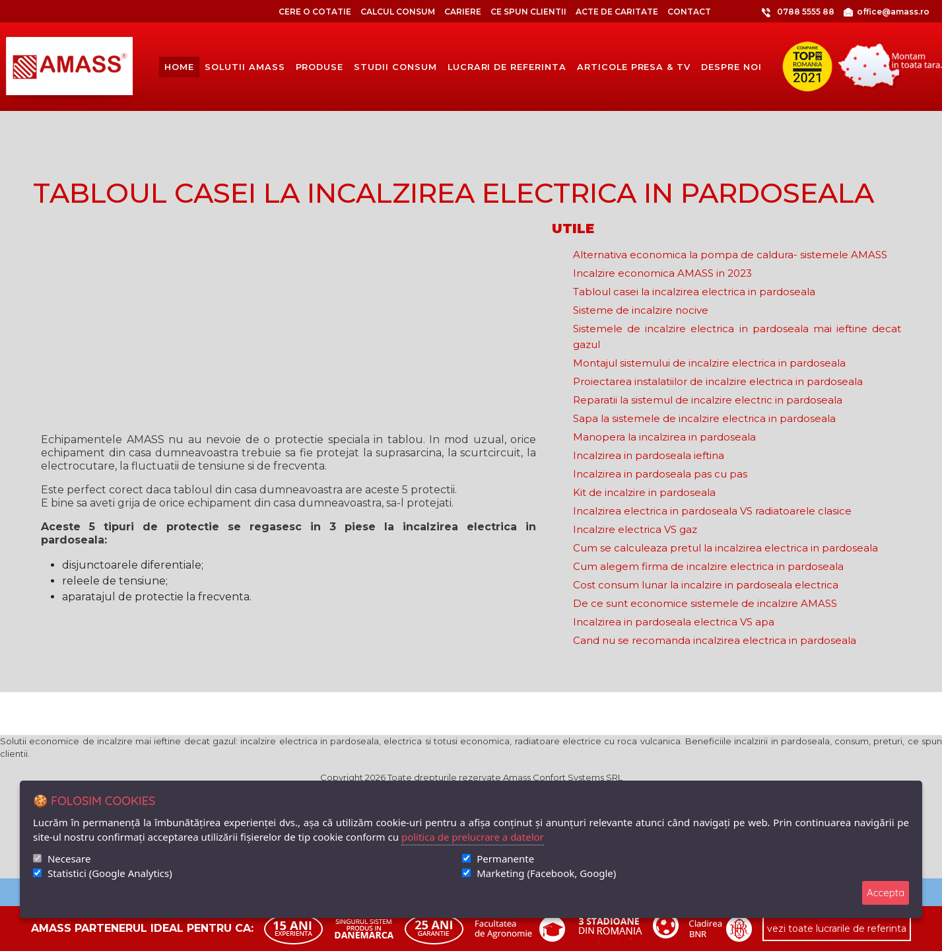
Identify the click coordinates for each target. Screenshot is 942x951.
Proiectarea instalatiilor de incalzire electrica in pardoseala (718, 381)
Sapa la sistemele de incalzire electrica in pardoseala (704, 418)
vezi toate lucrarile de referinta (836, 928)
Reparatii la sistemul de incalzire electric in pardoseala (707, 400)
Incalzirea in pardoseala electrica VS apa (673, 622)
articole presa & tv (633, 67)
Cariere (462, 12)
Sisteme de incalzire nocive (640, 310)
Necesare (69, 858)
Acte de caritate (617, 12)
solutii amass (245, 67)
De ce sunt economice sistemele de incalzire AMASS (705, 603)
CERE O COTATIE (315, 12)
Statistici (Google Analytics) (110, 873)
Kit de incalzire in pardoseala (644, 492)
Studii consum (395, 67)
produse (320, 67)
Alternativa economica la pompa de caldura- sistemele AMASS (730, 254)
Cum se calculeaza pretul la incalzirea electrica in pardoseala (725, 548)
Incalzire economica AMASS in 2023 (662, 273)
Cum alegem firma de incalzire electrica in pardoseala (708, 566)
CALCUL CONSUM (397, 12)
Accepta (885, 892)
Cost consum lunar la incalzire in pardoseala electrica (705, 585)
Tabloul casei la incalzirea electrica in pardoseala (694, 291)
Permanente (505, 858)
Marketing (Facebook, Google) (546, 873)
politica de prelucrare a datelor (472, 836)
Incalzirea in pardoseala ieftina (648, 455)
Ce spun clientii (528, 12)
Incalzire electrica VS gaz (635, 529)
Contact (689, 12)
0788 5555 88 (777, 12)
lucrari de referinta (507, 67)
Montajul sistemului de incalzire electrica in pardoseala (709, 363)
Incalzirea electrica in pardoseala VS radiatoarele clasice (712, 511)
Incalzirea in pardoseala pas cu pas (660, 474)
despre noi (731, 67)
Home (179, 66)
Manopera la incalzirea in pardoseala (664, 437)
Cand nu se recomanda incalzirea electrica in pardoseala (714, 640)
